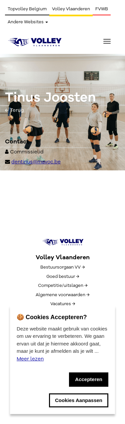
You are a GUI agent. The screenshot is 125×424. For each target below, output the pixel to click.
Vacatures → (62, 304)
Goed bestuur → (62, 277)
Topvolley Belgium (27, 9)
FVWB (101, 9)
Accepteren (88, 379)
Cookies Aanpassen (78, 400)
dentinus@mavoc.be (36, 161)
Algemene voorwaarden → (62, 295)
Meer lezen (30, 358)
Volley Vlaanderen (71, 9)
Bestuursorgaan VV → (62, 267)
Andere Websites (28, 22)
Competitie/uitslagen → (62, 286)
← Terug (14, 110)
